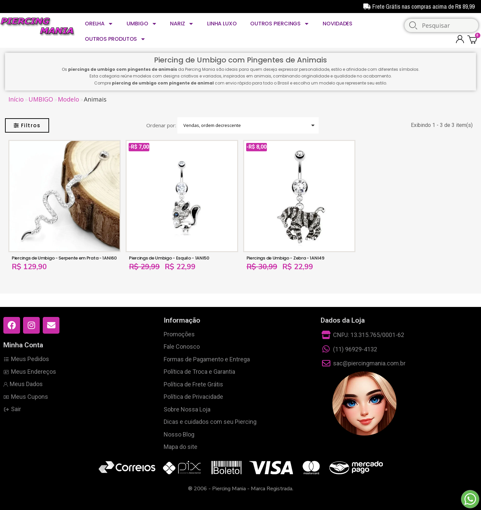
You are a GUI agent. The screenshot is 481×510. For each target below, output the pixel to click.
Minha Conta (23, 345)
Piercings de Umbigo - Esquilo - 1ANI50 (169, 258)
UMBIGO (142, 24)
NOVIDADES (337, 23)
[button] (27, 125)
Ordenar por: (161, 125)
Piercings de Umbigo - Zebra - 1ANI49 (285, 258)
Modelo (68, 99)
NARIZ (181, 24)
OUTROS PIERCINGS (279, 24)
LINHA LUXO (222, 23)
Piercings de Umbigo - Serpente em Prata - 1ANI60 (64, 258)
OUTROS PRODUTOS (115, 39)
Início (16, 99)
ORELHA (99, 24)
